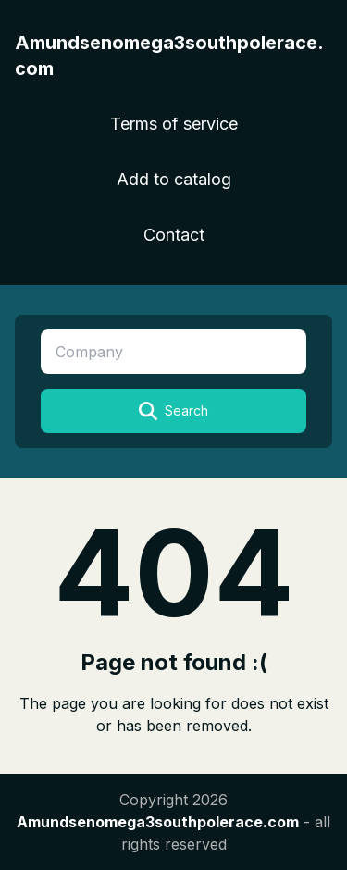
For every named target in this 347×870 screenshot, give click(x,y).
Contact (173, 234)
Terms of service (174, 123)
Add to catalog (174, 179)
